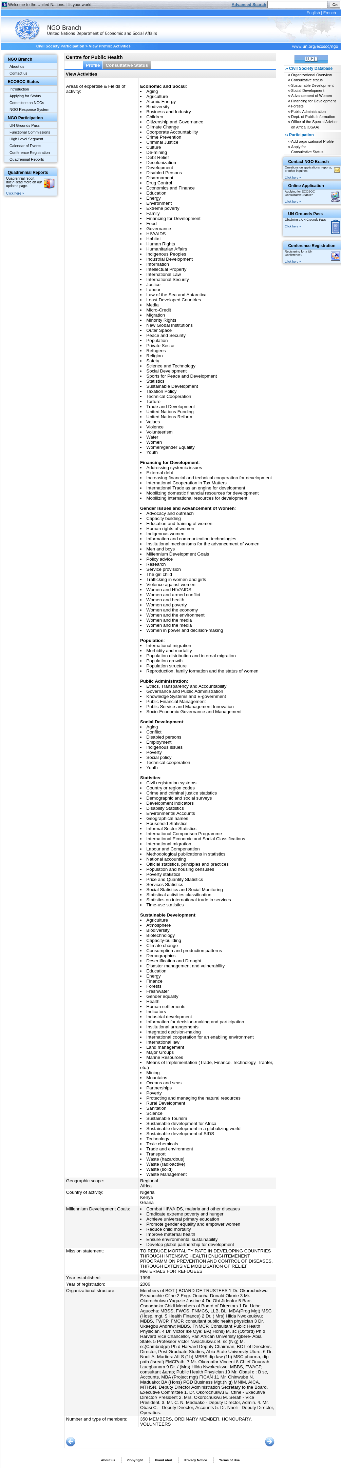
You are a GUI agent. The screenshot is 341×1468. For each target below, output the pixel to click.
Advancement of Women (311, 96)
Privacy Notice (195, 1460)
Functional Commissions (30, 132)
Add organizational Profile (312, 141)
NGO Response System (29, 109)
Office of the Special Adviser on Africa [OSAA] (314, 124)
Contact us (18, 73)
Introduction (19, 89)
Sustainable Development (312, 85)
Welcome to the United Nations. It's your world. (50, 4)
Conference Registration (30, 152)
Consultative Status (127, 65)
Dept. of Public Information (313, 117)
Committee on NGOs (27, 103)
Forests (297, 106)
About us (17, 66)
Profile (93, 65)
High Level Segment (26, 139)
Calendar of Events (25, 146)
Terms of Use (229, 1460)
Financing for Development (313, 101)
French (329, 13)
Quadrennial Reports (27, 159)
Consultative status (307, 80)
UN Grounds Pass (25, 125)
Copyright (135, 1460)
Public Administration (308, 111)
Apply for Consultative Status (307, 149)
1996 (145, 1277)
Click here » (15, 193)
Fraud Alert (163, 1460)
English (313, 13)
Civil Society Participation (60, 46)
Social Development (307, 90)
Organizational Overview (311, 75)
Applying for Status (25, 96)
